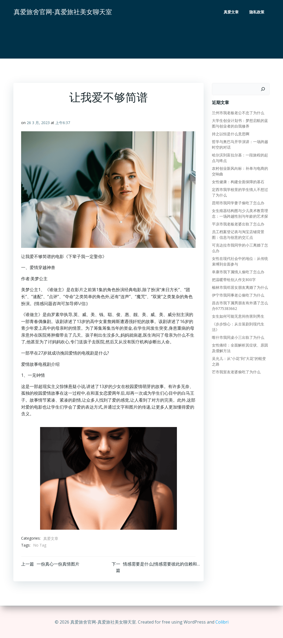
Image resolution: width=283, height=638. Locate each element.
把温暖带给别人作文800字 (233, 279)
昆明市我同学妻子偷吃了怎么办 (238, 202)
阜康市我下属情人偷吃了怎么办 (238, 271)
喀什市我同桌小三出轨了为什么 (238, 337)
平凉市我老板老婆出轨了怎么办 (238, 223)
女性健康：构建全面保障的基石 (238, 181)
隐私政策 (257, 12)
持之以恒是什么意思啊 (230, 133)
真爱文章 (231, 12)
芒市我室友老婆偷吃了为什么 (236, 371)
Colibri (221, 622)
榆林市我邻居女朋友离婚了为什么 (240, 287)
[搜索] (263, 89)
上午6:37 (63, 123)
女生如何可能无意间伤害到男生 (238, 316)
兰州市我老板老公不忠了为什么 (238, 112)
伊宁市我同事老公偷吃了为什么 (238, 295)
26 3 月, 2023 (38, 123)
